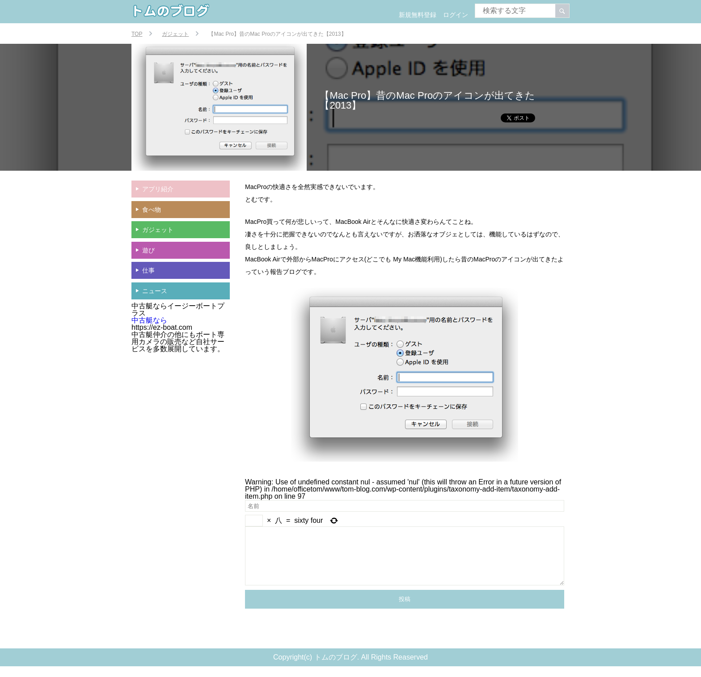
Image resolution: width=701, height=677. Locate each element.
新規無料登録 (417, 14)
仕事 (148, 270)
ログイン (455, 14)
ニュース (154, 290)
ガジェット (157, 229)
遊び (148, 250)
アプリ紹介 (157, 189)
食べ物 (151, 209)
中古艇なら (149, 320)
